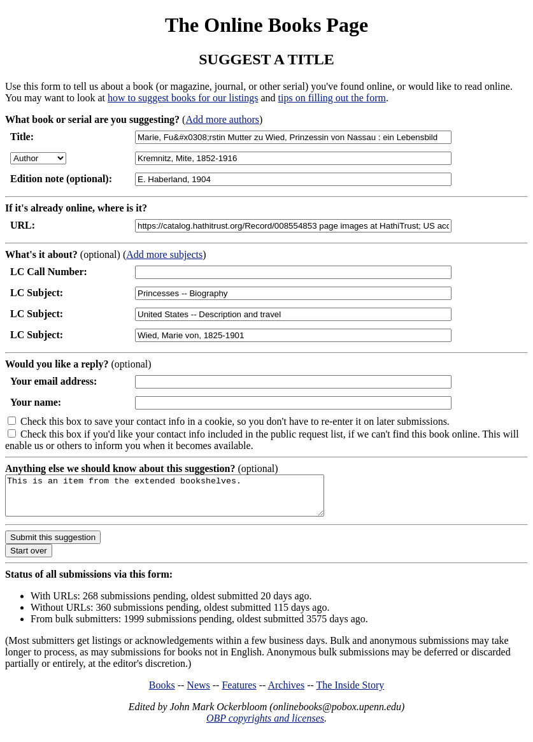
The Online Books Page (266, 24)
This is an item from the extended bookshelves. (183, 499)
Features (239, 692)
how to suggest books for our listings (183, 97)
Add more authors (222, 119)
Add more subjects (164, 254)
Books (162, 692)
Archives (285, 692)
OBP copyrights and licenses (265, 725)
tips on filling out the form (332, 97)
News (198, 692)
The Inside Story (350, 692)
